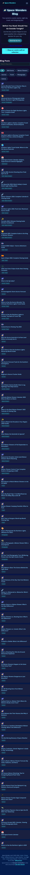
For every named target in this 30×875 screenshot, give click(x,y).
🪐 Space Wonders (9, 3)
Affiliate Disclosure (9, 857)
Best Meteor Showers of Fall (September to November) (14, 445)
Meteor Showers (22, 70)
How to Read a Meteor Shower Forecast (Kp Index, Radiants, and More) (14, 761)
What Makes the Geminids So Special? (13, 434)
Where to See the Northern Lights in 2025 (14, 845)
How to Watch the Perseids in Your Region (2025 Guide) (14, 422)
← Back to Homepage (15, 46)
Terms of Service (22, 859)
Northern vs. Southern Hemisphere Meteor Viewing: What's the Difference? (14, 726)
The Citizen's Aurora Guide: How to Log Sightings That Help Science (13, 385)
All (2, 70)
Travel (12, 74)
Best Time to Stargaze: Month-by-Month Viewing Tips (13, 519)
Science (4, 79)
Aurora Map (11, 860)
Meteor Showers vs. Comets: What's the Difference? (13, 630)
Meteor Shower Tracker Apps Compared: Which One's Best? (13, 798)
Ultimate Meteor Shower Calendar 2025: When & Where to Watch (13, 398)
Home (21, 855)
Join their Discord (20, 864)
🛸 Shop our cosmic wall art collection (15, 51)
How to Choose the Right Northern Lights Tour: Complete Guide (14, 111)
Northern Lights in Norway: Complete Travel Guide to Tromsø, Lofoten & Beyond (15, 136)
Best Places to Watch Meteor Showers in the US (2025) (14, 482)
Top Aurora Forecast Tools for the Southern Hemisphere (14, 363)
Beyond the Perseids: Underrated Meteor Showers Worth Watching (14, 458)
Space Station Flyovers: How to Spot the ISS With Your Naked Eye (14, 811)
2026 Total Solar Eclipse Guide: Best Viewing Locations (14, 269)
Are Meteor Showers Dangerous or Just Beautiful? (13, 677)
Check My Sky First (15, 40)
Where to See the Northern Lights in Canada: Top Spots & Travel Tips (12, 315)
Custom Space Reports (11, 859)
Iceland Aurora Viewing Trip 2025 (11, 327)
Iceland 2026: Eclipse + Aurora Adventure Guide (13, 246)
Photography (21, 74)
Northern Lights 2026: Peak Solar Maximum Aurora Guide (14, 209)
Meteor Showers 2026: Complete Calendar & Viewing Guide (14, 197)
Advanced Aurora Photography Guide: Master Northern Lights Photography (13, 99)
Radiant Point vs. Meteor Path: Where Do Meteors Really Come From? (13, 702)
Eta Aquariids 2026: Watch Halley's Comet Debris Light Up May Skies (14, 185)
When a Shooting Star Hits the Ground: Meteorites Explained (13, 653)
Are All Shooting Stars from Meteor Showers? (12, 689)
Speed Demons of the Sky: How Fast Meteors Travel (15, 580)
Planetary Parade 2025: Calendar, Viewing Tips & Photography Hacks (14, 823)
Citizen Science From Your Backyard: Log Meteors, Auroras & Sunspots (13, 786)
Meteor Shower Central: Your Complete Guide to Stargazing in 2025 (13, 470)
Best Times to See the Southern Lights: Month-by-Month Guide (13, 350)
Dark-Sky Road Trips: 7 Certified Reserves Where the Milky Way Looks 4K (14, 494)
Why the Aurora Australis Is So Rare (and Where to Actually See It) (13, 338)
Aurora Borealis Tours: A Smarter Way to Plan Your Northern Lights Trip (13, 87)
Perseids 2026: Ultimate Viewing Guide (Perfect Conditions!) (13, 222)
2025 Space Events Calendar (9, 834)
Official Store (18, 860)
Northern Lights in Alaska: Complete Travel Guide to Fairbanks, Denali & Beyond (14, 123)
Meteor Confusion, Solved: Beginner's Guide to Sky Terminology (14, 749)
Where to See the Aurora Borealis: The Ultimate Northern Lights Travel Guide (13, 303)
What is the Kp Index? (8, 281)
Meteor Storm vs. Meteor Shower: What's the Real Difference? (14, 605)
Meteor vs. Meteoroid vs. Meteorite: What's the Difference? (14, 593)
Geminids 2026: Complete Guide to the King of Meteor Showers (14, 234)
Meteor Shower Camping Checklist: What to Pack (14, 507)
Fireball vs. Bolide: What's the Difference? (14, 641)
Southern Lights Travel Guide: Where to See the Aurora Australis (14, 148)
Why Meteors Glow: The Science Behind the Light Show (14, 568)
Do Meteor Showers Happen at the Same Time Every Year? (13, 665)
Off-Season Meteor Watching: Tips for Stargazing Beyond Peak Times (12, 774)
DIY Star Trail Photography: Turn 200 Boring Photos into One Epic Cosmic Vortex (14, 556)
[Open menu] (27, 3)
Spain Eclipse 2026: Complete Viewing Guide (14, 258)
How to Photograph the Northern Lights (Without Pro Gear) (13, 531)
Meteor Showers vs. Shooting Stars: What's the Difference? (14, 617)
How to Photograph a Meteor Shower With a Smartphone (14, 544)
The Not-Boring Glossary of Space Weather (14, 738)
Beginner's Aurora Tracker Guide (11, 374)
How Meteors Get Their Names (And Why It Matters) (14, 714)
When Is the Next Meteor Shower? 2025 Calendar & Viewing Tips (13, 410)
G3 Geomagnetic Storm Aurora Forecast (13, 291)
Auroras (4, 74)
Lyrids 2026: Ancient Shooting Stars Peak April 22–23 (13, 173)
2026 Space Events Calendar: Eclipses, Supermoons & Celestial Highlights (12, 160)
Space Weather (19, 857)
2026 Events (10, 70)
